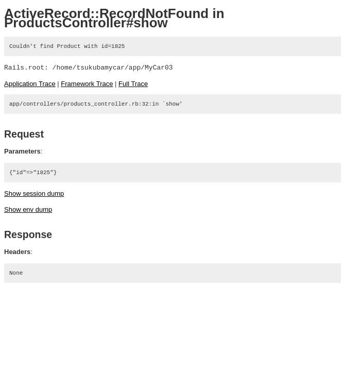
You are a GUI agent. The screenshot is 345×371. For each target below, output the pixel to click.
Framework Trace (87, 84)
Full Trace (133, 84)
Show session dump (34, 193)
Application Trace (30, 84)
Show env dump (28, 209)
